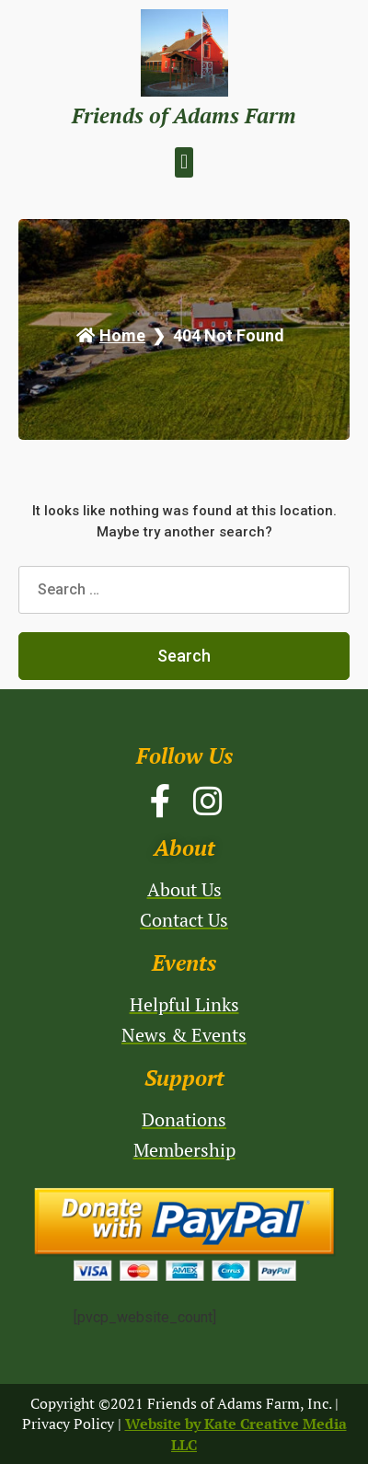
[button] (183, 162)
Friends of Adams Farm (184, 115)
